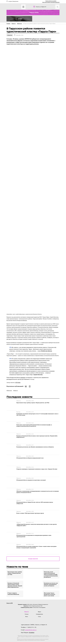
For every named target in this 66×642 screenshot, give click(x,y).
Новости (26, 606)
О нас (39, 611)
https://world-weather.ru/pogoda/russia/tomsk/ (50, 2)
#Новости (15, 390)
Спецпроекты (39, 608)
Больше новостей (33, 553)
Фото (26, 611)
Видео (39, 606)
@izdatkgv (31, 627)
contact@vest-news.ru (30, 624)
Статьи (26, 608)
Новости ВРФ (10, 597)
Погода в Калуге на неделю (51, 0)
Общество (9, 35)
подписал (22, 377)
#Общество (9, 390)
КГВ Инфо (17, 382)
